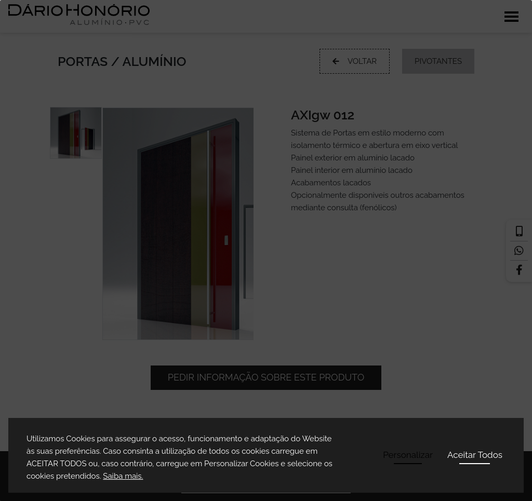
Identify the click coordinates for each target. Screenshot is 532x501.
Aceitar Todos (474, 455)
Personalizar (408, 455)
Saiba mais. (123, 476)
